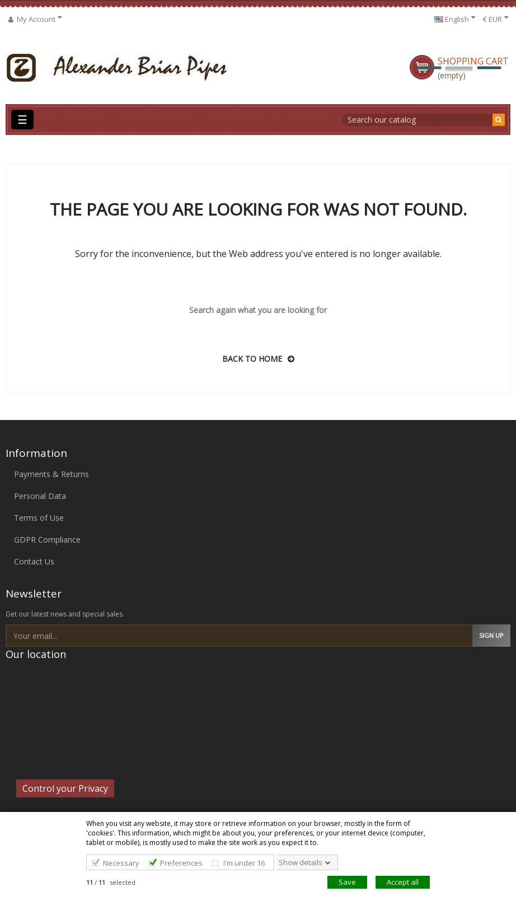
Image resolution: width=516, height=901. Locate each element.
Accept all (403, 882)
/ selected (110, 882)
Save (347, 882)
